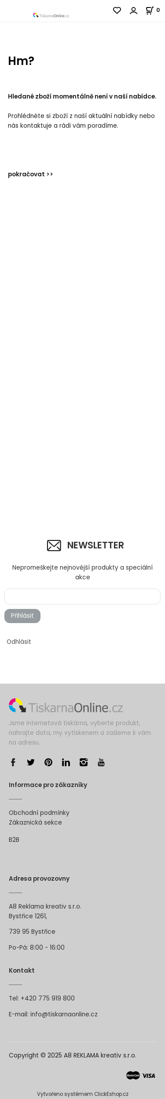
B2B (14, 840)
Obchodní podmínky (39, 813)
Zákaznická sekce (35, 822)
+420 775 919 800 (48, 998)
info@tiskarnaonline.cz (64, 1014)
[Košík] (155, 10)
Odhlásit (19, 642)
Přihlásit (22, 616)
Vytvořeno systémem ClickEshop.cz (82, 1094)
